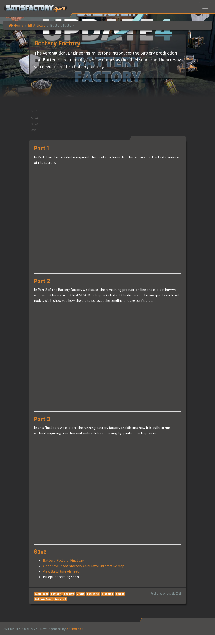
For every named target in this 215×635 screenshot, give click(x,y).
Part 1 (34, 111)
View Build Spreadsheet (61, 571)
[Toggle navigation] (205, 6)
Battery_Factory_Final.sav (63, 560)
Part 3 (34, 124)
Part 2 (34, 117)
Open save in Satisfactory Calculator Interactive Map (83, 566)
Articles (36, 25)
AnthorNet (74, 628)
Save (33, 130)
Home (16, 25)
